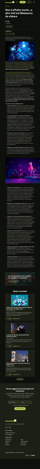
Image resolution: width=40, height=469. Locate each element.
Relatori (7, 443)
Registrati (22, 2)
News (8, 6)
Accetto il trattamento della (20, 405)
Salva (9, 318)
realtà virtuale (21, 138)
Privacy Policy (23, 443)
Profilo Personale (24, 441)
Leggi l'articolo (17, 318)
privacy (26, 405)
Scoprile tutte (20, 379)
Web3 (8, 232)
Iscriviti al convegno (13, 281)
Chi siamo (7, 444)
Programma (7, 441)
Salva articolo (9, 26)
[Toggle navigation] (34, 2)
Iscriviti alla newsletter (20, 408)
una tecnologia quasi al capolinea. (20, 66)
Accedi (29, 2)
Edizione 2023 (8, 439)
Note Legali (23, 444)
